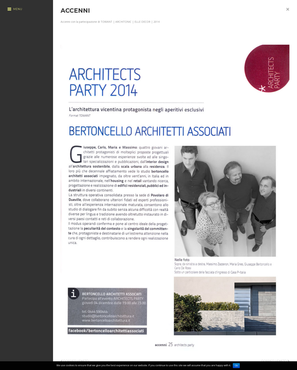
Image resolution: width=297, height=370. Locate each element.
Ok (236, 365)
